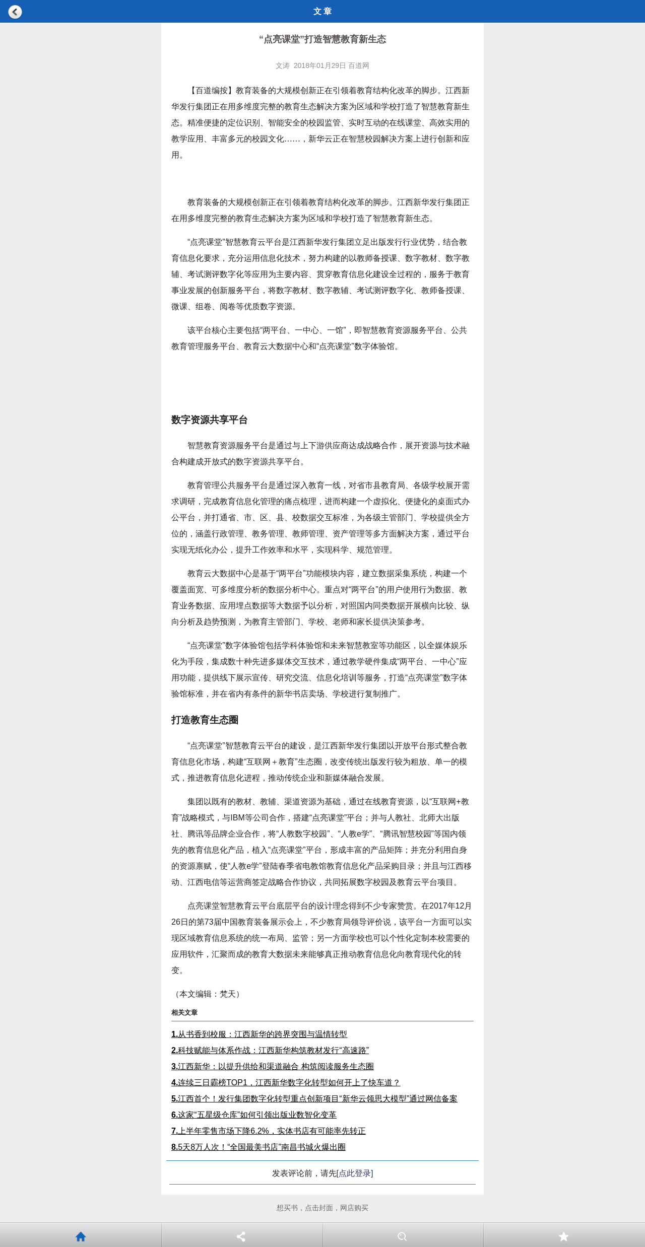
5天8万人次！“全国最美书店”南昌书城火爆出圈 (258, 1147)
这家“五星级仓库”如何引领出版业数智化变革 (254, 1115)
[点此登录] (355, 1173)
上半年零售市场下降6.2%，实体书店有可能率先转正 (268, 1131)
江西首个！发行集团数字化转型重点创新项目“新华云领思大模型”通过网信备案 (314, 1098)
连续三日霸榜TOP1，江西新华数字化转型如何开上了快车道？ (286, 1082)
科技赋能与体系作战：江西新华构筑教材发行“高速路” (270, 1050)
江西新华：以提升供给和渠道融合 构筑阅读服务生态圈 (272, 1066)
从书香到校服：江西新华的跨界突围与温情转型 (259, 1034)
